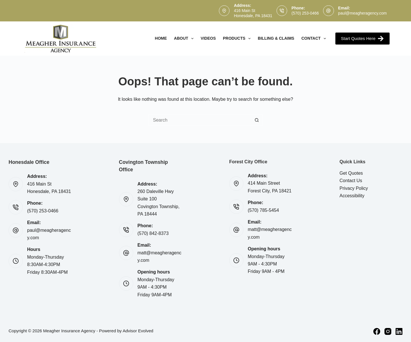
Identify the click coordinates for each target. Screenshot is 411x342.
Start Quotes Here (362, 38)
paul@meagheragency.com (362, 13)
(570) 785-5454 (263, 210)
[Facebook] (376, 331)
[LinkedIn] (399, 331)
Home (161, 38)
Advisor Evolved (138, 330)
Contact (314, 38)
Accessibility (352, 195)
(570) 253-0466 (305, 13)
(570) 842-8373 (153, 233)
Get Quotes (351, 173)
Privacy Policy (354, 188)
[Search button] (257, 120)
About (185, 38)
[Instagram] (387, 331)
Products (238, 38)
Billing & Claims (276, 38)
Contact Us (351, 180)
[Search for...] (199, 120)
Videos (208, 38)
